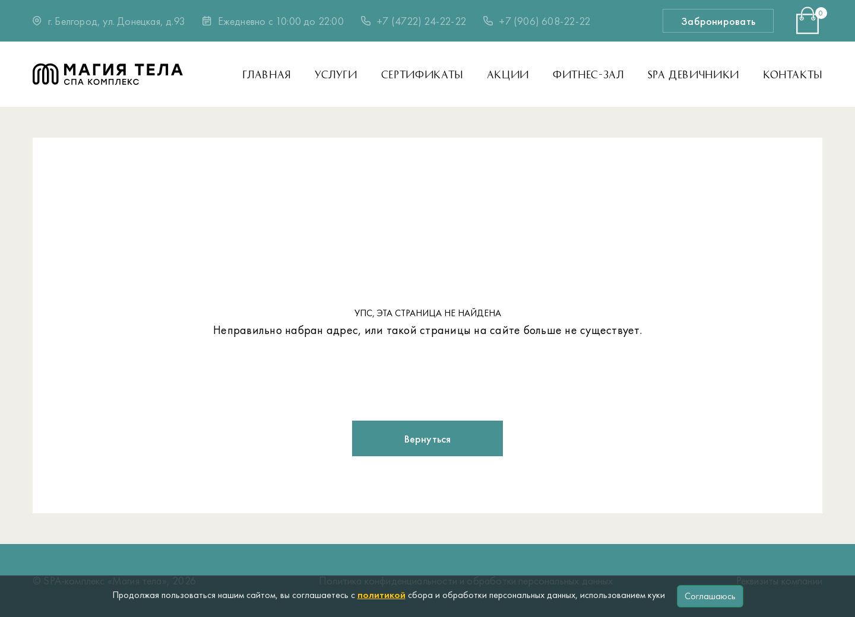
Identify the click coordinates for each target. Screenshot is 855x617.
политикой (381, 595)
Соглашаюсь (710, 596)
